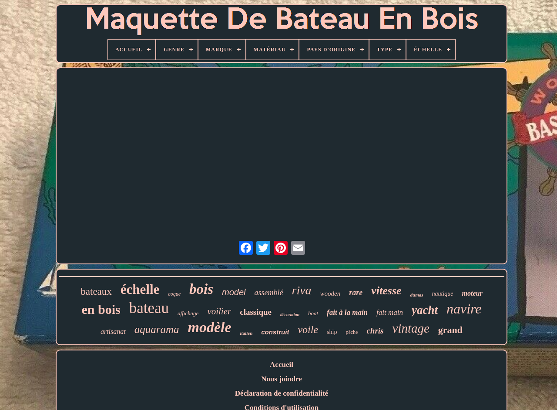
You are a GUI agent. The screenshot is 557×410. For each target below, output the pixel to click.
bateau (149, 308)
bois (201, 289)
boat (313, 313)
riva (302, 290)
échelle (140, 289)
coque (174, 294)
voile (308, 329)
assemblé (269, 292)
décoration (289, 314)
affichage (188, 313)
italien (246, 333)
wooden (330, 293)
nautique (442, 293)
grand (450, 329)
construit (275, 332)
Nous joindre (281, 379)
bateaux (96, 291)
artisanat (113, 331)
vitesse (386, 290)
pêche (352, 332)
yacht (425, 310)
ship (332, 332)
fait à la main (347, 312)
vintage (411, 328)
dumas (416, 294)
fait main (389, 312)
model (233, 292)
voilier (219, 311)
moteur (472, 293)
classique (256, 312)
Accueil (281, 364)
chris (374, 330)
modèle (209, 327)
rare (355, 292)
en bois (100, 309)
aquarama (156, 329)
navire (464, 309)
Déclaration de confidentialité (281, 393)
